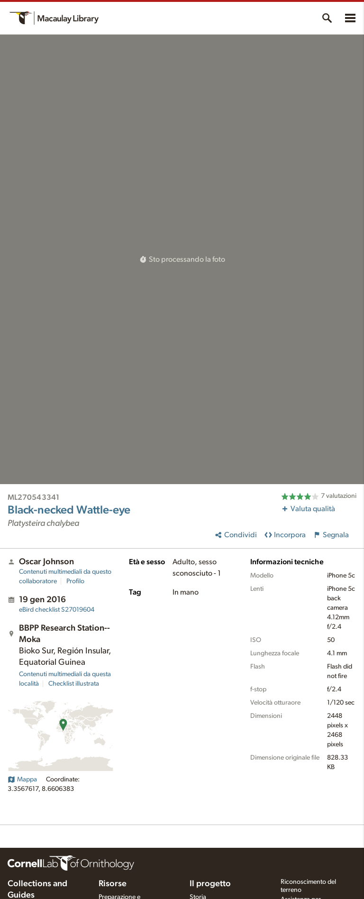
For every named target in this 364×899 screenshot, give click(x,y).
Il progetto (210, 884)
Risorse (113, 884)
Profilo (75, 581)
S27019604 (56, 609)
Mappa (22, 779)
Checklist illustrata (73, 683)
